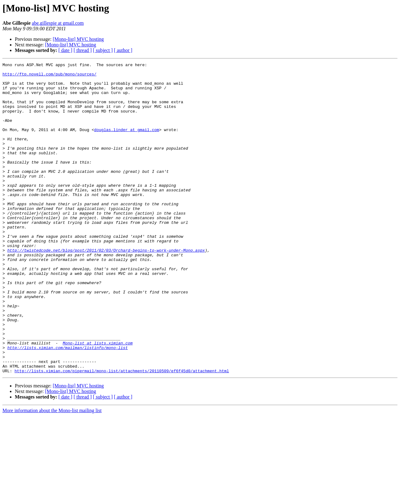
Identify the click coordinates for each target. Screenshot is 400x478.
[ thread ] (83, 50)
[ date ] (65, 50)
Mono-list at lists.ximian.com (98, 399)
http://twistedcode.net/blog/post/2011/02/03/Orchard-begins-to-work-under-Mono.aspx (106, 288)
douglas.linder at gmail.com (126, 143)
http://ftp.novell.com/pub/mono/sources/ (49, 76)
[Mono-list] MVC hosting (78, 39)
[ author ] (123, 50)
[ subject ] (103, 50)
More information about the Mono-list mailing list (52, 472)
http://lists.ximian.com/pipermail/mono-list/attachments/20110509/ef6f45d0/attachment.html (122, 433)
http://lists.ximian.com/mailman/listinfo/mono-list (67, 405)
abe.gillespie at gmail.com (58, 23)
